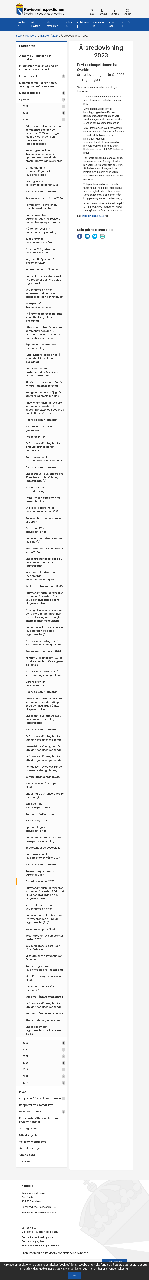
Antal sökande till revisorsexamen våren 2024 (43, 856)
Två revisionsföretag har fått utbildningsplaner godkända (44, 738)
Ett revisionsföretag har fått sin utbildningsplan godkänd (44, 642)
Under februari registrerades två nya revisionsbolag (43, 839)
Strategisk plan (29, 1128)
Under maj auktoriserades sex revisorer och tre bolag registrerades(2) (44, 631)
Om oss (111, 24)
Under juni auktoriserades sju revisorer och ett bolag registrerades (44, 562)
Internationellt (28, 76)
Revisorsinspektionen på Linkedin (40, 1245)
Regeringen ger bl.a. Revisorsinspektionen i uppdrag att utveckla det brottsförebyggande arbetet (44, 156)
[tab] (92, 12)
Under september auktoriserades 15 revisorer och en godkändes (42, 372)
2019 (25, 1069)
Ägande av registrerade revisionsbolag (41, 346)
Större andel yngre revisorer (43, 1020)
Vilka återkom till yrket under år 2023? (44, 957)
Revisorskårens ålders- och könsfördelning (43, 947)
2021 (25, 1056)
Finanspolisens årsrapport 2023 (42, 785)
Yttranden (25, 1161)
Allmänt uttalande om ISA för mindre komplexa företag (44, 384)
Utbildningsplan (29, 1135)
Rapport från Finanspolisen (43, 814)
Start (19, 35)
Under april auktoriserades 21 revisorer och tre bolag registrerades (44, 719)
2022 (25, 1049)
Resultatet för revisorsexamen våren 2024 (45, 550)
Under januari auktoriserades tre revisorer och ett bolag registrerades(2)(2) (44, 919)
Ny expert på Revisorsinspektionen (39, 305)
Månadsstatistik (29, 93)
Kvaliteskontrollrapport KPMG (44, 586)
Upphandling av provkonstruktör (36, 829)
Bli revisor (35, 24)
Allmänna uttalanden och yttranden (35, 57)
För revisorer (52, 24)
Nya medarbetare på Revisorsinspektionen (39, 907)
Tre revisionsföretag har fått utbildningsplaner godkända (44, 748)
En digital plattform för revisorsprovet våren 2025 (42, 509)
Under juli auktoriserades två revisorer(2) (44, 540)
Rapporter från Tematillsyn (36, 1105)
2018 (25, 1076)
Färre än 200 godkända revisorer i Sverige (40, 251)
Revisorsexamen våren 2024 (43, 651)
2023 (25, 1043)
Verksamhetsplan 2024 (40, 929)
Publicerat (83, 24)
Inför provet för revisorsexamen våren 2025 (43, 240)
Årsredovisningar (30, 1148)
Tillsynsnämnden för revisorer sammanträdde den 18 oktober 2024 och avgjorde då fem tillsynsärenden (44, 333)
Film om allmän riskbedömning (35, 489)
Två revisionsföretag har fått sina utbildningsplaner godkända (44, 317)
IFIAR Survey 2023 (36, 820)
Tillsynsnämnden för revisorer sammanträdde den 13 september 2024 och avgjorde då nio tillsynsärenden (45, 408)
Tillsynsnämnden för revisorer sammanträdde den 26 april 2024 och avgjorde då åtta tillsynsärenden (44, 704)
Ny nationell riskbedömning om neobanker (43, 499)
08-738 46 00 (29, 1227)
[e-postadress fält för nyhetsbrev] (62, 1261)
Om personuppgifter (33, 1241)
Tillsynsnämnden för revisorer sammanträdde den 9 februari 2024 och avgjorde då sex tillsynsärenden (45, 893)
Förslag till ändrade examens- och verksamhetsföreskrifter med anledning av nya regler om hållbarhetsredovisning (44, 615)
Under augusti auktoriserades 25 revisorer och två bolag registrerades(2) (44, 477)
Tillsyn (69, 24)
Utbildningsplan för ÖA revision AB (40, 988)
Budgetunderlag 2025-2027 (43, 848)
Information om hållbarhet (42, 269)
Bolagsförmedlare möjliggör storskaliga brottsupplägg (43, 394)
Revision (22, 24)
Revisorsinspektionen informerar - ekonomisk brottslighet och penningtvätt (44, 293)
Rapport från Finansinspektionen (38, 805)
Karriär (126, 24)
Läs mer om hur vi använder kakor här (105, 1268)
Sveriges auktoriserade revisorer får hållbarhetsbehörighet (40, 576)
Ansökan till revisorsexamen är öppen (43, 519)
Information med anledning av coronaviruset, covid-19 (38, 67)
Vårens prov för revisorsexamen (36, 683)
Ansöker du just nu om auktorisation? (40, 872)
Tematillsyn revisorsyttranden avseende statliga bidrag (44, 768)
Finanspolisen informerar (41, 191)
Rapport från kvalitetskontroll (44, 997)
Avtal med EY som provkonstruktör (37, 530)
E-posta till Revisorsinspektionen (40, 1231)
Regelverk (98, 24)
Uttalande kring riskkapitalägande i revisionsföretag (38, 171)
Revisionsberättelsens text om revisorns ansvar (38, 1120)
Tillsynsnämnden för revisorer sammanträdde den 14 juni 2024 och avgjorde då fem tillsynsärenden (44, 598)
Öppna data (27, 1155)
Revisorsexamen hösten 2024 (44, 198)
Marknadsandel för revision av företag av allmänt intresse (38, 84)
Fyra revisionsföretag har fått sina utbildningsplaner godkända (44, 358)
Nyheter (45, 35)
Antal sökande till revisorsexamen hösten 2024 (44, 458)
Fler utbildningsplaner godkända (39, 428)
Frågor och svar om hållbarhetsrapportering (41, 230)
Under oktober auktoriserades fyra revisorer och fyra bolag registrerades (45, 279)
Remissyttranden (30, 1111)
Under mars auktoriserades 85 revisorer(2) (45, 795)
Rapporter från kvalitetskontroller (40, 1098)
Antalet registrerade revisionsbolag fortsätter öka (44, 968)
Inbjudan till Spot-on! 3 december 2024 (40, 261)
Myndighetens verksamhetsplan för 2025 (42, 183)
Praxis (23, 1091)
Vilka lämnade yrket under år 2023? (44, 978)
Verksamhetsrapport (32, 1142)
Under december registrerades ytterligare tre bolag (43, 1030)
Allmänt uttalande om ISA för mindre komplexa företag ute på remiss (44, 661)
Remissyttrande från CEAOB (43, 777)
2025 (25, 113)
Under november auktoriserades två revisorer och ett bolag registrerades (43, 218)
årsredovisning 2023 (93, 215)
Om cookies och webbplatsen (38, 1237)
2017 (25, 1083)
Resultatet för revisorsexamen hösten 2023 (45, 937)
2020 (25, 1063)
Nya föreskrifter (35, 437)
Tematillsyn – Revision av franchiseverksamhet (41, 206)
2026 (25, 106)
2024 (55, 35)
